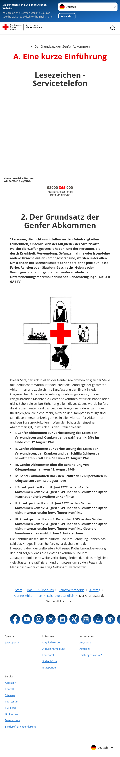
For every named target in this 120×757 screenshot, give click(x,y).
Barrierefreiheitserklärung (20, 726)
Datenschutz (12, 720)
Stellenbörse (49, 661)
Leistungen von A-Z (91, 655)
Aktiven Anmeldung (53, 648)
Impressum (11, 701)
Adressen (10, 682)
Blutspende (49, 667)
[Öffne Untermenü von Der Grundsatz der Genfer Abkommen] (60, 38)
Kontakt (9, 689)
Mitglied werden (51, 642)
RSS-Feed (10, 708)
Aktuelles (85, 648)
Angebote (85, 642)
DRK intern (11, 714)
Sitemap (10, 695)
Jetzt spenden (13, 642)
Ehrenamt (48, 655)
